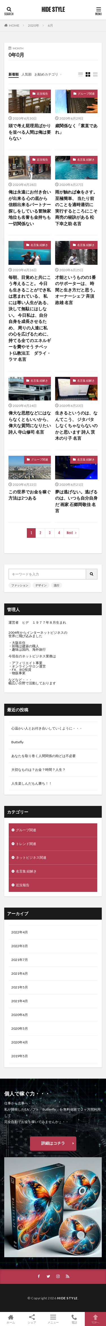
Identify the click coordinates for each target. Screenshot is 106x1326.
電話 (74, 1319)
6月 (50, 25)
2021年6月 (19, 973)
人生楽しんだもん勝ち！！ (31, 783)
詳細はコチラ (53, 1143)
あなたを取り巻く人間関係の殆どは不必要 (43, 756)
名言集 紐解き (86, 159)
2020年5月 (19, 1028)
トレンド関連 (26, 844)
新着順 (13, 74)
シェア (31, 1319)
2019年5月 (19, 1056)
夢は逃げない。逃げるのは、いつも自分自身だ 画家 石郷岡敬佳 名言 (76, 501)
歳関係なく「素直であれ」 (76, 129)
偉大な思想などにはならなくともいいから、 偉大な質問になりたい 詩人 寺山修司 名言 (29, 422)
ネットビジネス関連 (31, 857)
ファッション (19, 585)
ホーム (10, 1319)
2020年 (33, 25)
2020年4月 (19, 1042)
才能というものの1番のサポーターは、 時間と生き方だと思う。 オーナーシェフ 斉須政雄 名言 (76, 290)
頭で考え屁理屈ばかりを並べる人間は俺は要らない (29, 132)
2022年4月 (19, 932)
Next (70, 533)
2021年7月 (19, 960)
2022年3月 (19, 946)
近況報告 (42, 93)
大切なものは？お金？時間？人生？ (38, 769)
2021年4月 (19, 1001)
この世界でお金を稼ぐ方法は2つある (29, 495)
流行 (56, 585)
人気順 (26, 74)
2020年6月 (19, 1015)
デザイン (41, 585)
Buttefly (17, 742)
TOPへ (95, 1319)
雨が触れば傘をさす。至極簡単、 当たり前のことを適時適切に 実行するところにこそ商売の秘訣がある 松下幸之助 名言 (76, 207)
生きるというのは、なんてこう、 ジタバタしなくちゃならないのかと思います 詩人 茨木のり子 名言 (76, 425)
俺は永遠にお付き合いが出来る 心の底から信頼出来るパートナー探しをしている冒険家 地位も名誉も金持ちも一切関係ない (29, 207)
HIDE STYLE (53, 10)
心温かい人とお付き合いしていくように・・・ (47, 728)
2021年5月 (19, 987)
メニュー (53, 1319)
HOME (14, 25)
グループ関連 (86, 93)
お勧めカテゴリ (46, 74)
